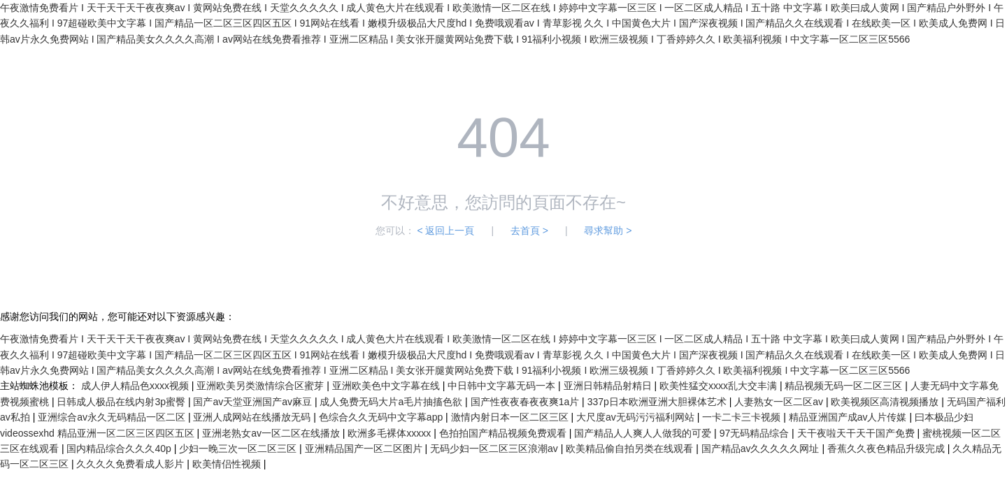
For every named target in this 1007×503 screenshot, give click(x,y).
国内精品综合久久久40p (119, 448)
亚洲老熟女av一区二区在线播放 (272, 433)
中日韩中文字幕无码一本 (503, 385)
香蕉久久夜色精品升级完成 (887, 448)
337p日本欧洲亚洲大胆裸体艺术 (658, 401)
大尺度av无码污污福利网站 (636, 417)
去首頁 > (529, 230)
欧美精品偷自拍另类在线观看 (631, 448)
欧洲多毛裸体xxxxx (391, 433)
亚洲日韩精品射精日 (609, 385)
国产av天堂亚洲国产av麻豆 (253, 401)
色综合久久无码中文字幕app (382, 417)
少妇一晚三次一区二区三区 (239, 448)
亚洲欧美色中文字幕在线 (387, 385)
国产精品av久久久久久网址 (761, 448)
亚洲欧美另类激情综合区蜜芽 (262, 385)
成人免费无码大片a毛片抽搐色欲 (392, 401)
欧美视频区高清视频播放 (886, 401)
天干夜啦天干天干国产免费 (857, 433)
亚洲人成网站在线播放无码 (253, 417)
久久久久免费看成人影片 (131, 463)
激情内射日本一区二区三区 (511, 417)
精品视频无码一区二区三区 (845, 385)
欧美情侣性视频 (228, 463)
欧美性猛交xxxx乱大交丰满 (719, 385)
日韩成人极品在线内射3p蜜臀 (122, 401)
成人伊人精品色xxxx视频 (136, 385)
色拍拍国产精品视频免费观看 (504, 433)
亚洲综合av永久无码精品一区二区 (113, 417)
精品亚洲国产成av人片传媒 (849, 417)
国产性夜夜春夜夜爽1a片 (526, 401)
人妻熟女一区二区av (780, 401)
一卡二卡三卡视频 (742, 417)
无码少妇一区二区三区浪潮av (495, 448)
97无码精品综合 (756, 433)
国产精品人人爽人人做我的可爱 (644, 433)
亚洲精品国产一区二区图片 (365, 448)
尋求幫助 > (607, 230)
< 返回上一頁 (445, 230)
